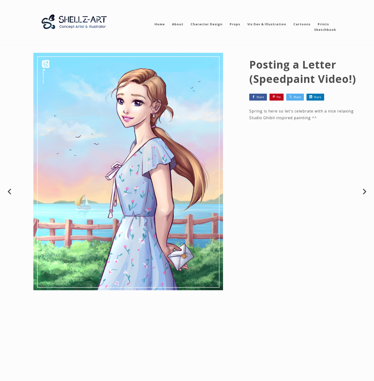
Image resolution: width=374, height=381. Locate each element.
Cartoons (302, 24)
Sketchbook (325, 29)
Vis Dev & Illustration (266, 24)
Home (160, 24)
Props (235, 24)
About (177, 24)
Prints (323, 24)
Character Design (207, 24)
